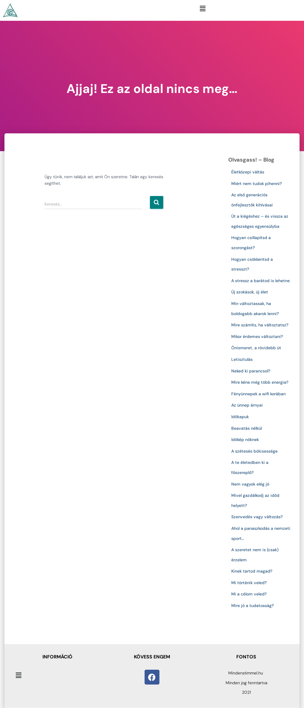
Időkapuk (240, 416)
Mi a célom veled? (249, 594)
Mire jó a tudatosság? (252, 605)
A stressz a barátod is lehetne (260, 280)
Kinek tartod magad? (251, 571)
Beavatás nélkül (246, 428)
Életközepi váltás (247, 172)
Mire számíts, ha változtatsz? (259, 325)
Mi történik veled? (249, 582)
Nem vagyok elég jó (250, 484)
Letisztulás (242, 359)
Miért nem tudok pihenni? (256, 183)
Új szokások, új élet (249, 292)
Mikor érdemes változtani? (257, 336)
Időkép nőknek (245, 439)
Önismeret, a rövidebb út (256, 347)
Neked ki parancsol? (250, 371)
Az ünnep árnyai (247, 405)
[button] (202, 8)
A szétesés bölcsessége (254, 451)
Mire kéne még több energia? (259, 382)
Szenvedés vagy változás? (257, 516)
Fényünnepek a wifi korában (259, 393)
